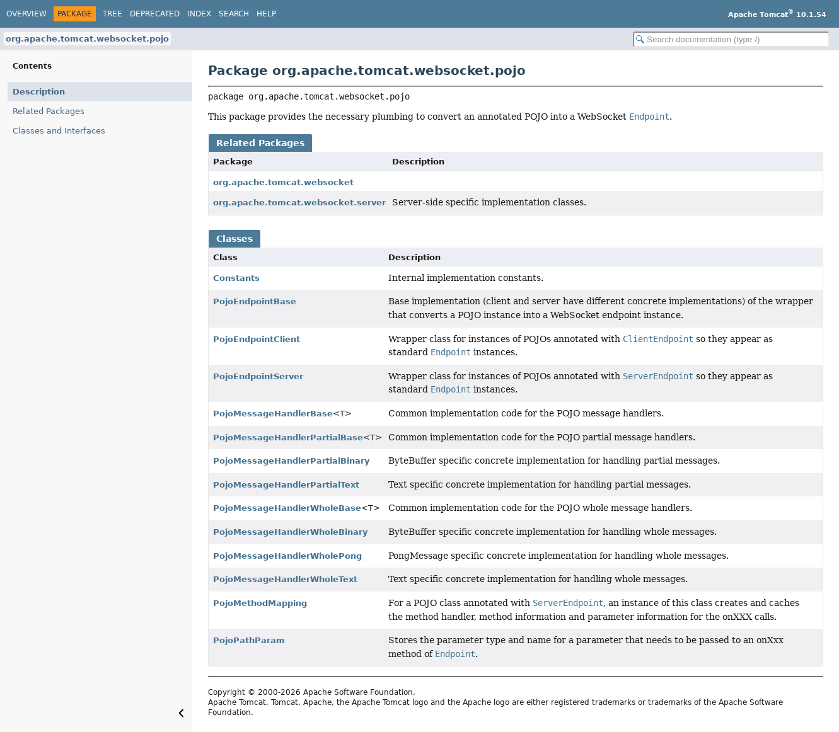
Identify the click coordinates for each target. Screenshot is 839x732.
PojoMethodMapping (260, 603)
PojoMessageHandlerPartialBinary (291, 461)
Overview (26, 13)
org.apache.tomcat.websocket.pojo (87, 38)
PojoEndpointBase (254, 301)
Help (266, 13)
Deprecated (155, 13)
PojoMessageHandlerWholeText (285, 579)
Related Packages (48, 111)
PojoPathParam (249, 640)
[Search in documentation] (731, 39)
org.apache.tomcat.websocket (283, 182)
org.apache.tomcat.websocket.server (299, 202)
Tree (112, 13)
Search (234, 13)
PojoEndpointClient (256, 339)
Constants (236, 278)
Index (199, 13)
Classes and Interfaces (59, 130)
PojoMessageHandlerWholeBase (287, 508)
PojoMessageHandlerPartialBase (288, 437)
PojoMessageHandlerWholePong (287, 556)
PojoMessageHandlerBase (273, 413)
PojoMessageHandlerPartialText (286, 484)
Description (39, 91)
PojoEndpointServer (258, 376)
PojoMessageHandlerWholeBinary (290, 532)
